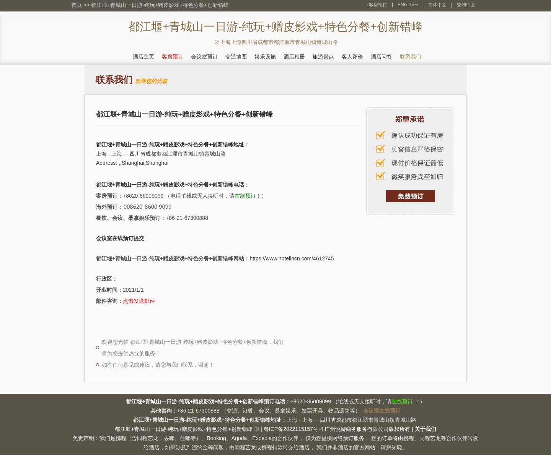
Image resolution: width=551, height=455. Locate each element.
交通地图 (236, 57)
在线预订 (245, 196)
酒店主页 (143, 57)
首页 (76, 5)
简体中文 (437, 5)
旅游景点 (323, 57)
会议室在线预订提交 (120, 238)
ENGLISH (408, 4)
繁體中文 (466, 5)
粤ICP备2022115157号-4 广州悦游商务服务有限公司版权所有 (337, 429)
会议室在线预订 (382, 411)
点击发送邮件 (139, 301)
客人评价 (352, 57)
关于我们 (425, 429)
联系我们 (410, 57)
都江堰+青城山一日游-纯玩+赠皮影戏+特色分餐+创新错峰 (159, 5)
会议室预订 (204, 57)
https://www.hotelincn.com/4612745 (291, 258)
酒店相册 (294, 57)
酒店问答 (381, 57)
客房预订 (378, 5)
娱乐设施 (265, 57)
